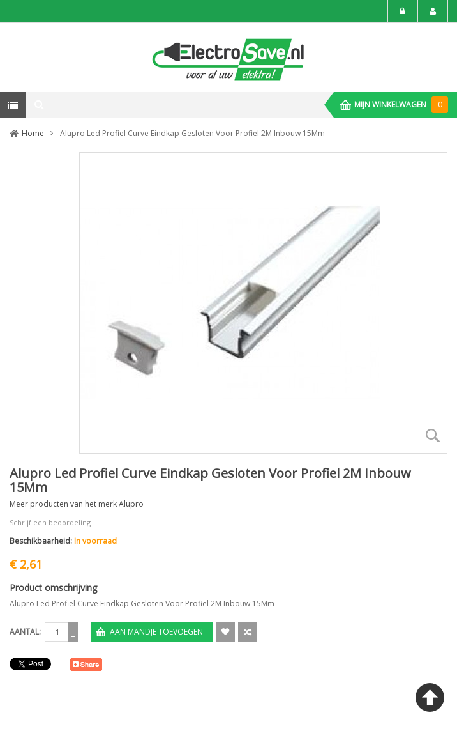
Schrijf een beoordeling (50, 522)
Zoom (433, 436)
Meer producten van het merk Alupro (77, 503)
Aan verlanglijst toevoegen (225, 632)
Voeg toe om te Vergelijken (247, 632)
